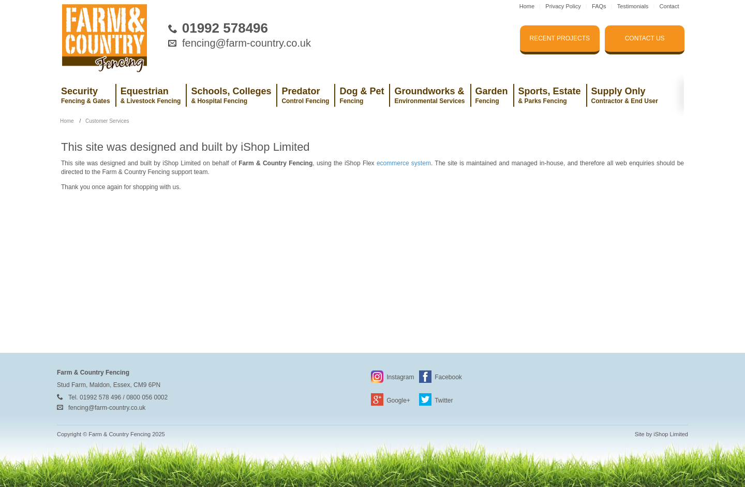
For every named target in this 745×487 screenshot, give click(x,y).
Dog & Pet (361, 95)
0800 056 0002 (147, 397)
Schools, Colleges (231, 95)
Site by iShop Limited (661, 434)
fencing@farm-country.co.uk (246, 43)
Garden (491, 95)
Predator (305, 95)
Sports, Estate (549, 95)
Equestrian (151, 95)
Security (85, 95)
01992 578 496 (100, 397)
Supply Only (624, 95)
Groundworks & (429, 95)
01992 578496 (225, 28)
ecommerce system (404, 163)
